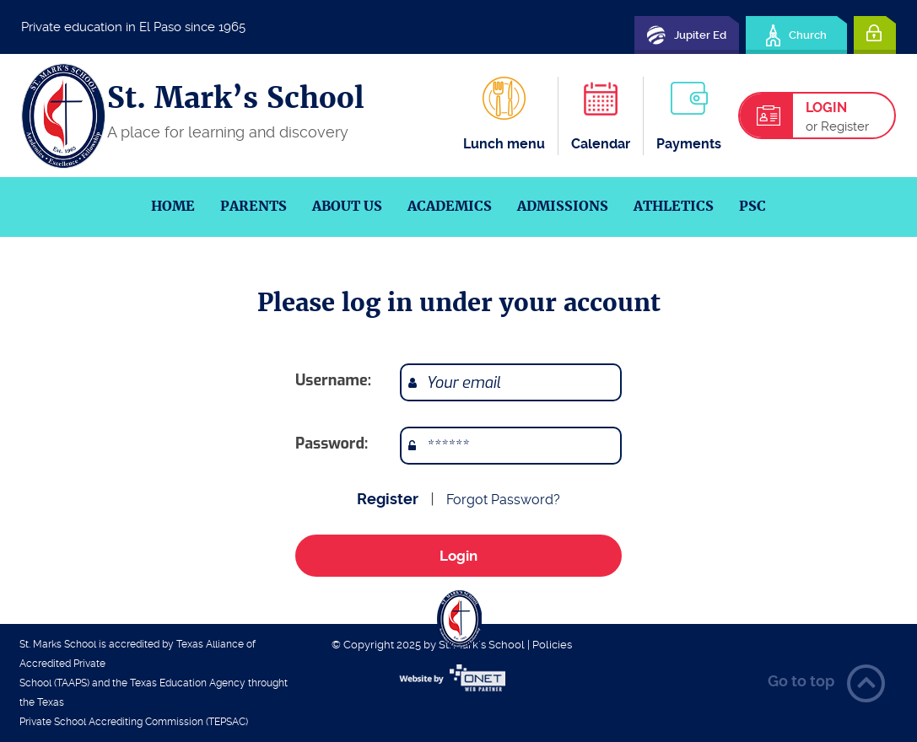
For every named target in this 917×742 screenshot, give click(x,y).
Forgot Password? (503, 500)
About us (347, 206)
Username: (333, 380)
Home (173, 206)
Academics (449, 206)
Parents (253, 206)
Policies (552, 644)
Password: (331, 443)
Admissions (562, 206)
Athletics (674, 206)
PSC (752, 206)
